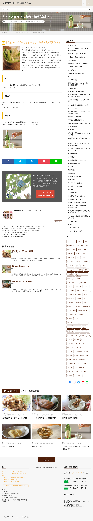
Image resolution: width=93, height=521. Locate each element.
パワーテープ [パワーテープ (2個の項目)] (70, 257)
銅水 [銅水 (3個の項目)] (68, 249)
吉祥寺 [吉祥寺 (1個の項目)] (69, 310)
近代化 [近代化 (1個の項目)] (85, 294)
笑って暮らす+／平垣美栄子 (76, 91)
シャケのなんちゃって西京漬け (21, 281)
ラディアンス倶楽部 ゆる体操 (77, 202)
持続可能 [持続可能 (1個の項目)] (69, 339)
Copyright (54, 467)
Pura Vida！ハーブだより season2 (78, 63)
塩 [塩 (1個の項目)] (73, 278)
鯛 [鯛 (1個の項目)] (76, 274)
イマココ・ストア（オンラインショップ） (13, 471)
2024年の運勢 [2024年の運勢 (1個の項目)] (78, 351)
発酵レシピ (73, 88)
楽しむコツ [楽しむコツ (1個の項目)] (70, 261)
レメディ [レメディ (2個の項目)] (83, 257)
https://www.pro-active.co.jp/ (75, 506)
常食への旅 (71, 179)
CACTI (4, 502)
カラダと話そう (72, 80)
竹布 (3, 489)
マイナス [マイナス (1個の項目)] (69, 351)
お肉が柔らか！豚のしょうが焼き (22, 251)
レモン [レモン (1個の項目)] (69, 327)
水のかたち (71, 129)
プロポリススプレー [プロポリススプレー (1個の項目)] (72, 282)
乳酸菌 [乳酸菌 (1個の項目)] (81, 270)
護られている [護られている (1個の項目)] (70, 298)
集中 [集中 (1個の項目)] (85, 302)
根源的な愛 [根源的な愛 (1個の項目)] (78, 302)
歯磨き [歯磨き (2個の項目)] (83, 253)
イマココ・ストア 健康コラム (21, 517)
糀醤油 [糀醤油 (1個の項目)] (82, 355)
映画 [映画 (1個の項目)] (77, 347)
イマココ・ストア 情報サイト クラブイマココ (14, 477)
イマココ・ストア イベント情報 (10, 481)
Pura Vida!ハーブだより (75, 183)
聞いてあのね (72, 60)
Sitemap (38, 467)
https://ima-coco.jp (19, 236)
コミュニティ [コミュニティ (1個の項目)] (77, 375)
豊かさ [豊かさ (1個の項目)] (86, 351)
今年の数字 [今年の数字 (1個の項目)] (85, 261)
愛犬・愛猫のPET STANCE (9, 498)
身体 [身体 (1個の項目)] (75, 367)
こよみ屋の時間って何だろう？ (77, 160)
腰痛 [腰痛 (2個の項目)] (85, 249)
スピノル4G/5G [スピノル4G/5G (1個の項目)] (71, 363)
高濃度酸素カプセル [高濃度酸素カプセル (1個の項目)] (83, 310)
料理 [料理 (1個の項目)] (74, 310)
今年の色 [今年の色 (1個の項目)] (69, 286)
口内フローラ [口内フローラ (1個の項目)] (86, 290)
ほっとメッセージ (73, 45)
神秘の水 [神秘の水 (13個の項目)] (80, 241)
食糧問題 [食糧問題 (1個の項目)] (78, 261)
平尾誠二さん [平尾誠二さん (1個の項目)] (77, 286)
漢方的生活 (71, 170)
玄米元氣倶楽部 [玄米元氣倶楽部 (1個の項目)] (71, 294)
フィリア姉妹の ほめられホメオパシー (79, 105)
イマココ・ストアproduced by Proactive (45, 194)
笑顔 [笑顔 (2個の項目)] (78, 257)
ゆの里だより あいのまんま (76, 196)
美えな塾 (70, 166)
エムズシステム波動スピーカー (10, 493)
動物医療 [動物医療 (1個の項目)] (81, 367)
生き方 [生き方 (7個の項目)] (86, 241)
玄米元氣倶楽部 (72, 192)
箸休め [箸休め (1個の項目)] (75, 359)
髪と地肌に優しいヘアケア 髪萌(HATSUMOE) (14, 500)
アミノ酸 (36, 21)
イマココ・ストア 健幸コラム (10, 479)
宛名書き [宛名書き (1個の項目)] (81, 314)
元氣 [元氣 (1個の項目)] (85, 363)
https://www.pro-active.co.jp (18, 234)
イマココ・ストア (77, 473)
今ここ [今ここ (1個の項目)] (82, 347)
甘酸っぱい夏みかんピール (20, 266)
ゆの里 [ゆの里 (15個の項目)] (74, 241)
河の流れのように (73, 153)
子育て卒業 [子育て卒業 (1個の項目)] (83, 371)
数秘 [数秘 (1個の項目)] (87, 355)
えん (69, 76)
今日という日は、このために (76, 57)
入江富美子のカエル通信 (75, 186)
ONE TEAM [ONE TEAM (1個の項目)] (85, 331)
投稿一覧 (57, 221)
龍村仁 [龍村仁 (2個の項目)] (79, 249)
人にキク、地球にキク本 (75, 67)
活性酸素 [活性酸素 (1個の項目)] (76, 339)
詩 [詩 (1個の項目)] (83, 343)
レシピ (41, 21)
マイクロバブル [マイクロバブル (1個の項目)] (83, 274)
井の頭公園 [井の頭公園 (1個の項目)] (70, 266)
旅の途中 (70, 189)
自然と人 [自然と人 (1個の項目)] (78, 343)
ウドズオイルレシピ (75, 231)
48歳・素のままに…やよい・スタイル (79, 123)
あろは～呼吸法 (72, 126)
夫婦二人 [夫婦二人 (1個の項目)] (82, 335)
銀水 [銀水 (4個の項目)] (82, 245)
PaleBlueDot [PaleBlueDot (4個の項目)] (70, 245)
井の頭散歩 (71, 157)
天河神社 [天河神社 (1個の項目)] (79, 298)
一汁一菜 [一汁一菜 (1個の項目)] (69, 355)
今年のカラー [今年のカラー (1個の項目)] (86, 306)
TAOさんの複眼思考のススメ (76, 120)
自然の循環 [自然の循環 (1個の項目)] (82, 359)
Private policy (46, 467)
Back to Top (46, 460)
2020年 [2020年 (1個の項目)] (78, 331)
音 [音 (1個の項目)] (84, 298)
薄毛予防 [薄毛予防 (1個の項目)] (69, 375)
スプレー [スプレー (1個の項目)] (83, 339)
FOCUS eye (71, 173)
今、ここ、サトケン (74, 108)
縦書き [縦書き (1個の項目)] (86, 270)
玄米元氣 (28, 21)
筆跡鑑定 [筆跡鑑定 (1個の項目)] (69, 318)
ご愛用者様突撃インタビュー (76, 199)
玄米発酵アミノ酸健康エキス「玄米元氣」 (12, 139)
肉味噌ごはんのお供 (70, 418)
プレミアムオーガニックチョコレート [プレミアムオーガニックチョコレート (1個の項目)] (77, 323)
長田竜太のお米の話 (74, 163)
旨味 (32, 21)
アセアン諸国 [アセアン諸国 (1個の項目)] (70, 290)
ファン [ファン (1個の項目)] (78, 290)
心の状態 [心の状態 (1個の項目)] (86, 286)
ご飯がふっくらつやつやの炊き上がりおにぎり (75, 448)
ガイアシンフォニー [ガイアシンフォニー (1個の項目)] (72, 335)
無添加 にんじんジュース (9, 495)
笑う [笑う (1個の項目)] (84, 327)
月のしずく (5, 491)
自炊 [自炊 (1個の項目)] (77, 266)
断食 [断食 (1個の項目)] (77, 371)
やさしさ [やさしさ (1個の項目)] (69, 367)
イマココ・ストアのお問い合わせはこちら (15, 485)
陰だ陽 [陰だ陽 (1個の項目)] (69, 306)
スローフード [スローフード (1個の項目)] (76, 306)
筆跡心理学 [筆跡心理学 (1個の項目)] (70, 274)
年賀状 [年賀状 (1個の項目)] (69, 359)
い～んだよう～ (72, 70)
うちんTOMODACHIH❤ (75, 176)
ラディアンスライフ (74, 221)
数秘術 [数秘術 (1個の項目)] (69, 278)
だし (24, 21)
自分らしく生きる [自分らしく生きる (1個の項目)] (72, 270)
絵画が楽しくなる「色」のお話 (77, 53)
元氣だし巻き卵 (8, 447)
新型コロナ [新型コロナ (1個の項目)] (70, 331)
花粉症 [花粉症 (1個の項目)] (78, 278)
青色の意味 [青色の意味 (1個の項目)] (70, 343)
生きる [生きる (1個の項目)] (80, 363)
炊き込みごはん (38, 447)
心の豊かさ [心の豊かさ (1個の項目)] (70, 347)
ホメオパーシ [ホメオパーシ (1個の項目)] (76, 327)
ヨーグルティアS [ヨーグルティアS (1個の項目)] (71, 314)
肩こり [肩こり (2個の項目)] (77, 253)
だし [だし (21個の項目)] (68, 241)
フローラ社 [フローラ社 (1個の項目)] (70, 371)
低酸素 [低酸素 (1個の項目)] (76, 355)
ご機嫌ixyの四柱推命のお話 (76, 73)
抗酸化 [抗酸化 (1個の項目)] (79, 294)
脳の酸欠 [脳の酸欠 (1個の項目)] (82, 266)
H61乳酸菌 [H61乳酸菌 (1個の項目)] (83, 282)
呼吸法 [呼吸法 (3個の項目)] (74, 249)
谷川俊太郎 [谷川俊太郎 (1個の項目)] (70, 302)
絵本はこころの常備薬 (74, 116)
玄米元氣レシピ (16, 21)
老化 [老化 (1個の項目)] (88, 335)
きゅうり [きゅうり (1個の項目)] (76, 318)
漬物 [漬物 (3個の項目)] (87, 245)
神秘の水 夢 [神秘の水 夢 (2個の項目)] (70, 253)
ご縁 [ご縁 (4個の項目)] (77, 245)
